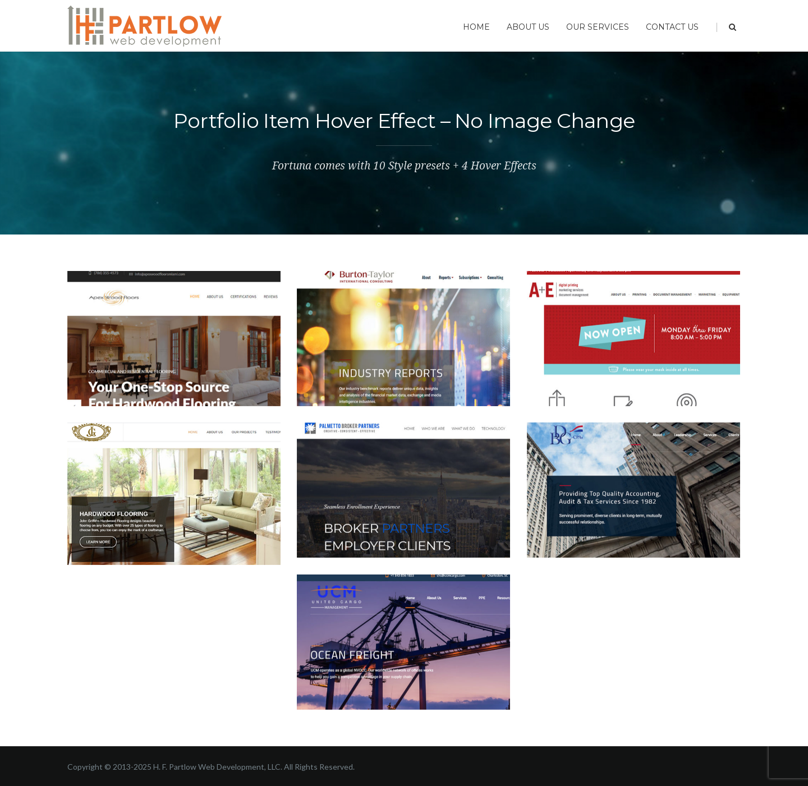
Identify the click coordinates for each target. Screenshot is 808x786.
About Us (528, 27)
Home (476, 27)
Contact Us (672, 27)
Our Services (597, 27)
